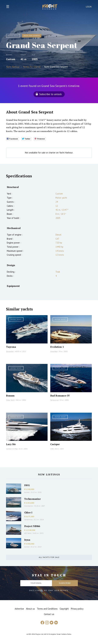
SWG (27, 485)
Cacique (55, 444)
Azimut (26, 492)
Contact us (49, 614)
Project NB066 (32, 526)
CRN (52, 449)
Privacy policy (77, 608)
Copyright (64, 608)
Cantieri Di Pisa (11, 449)
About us (30, 608)
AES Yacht (27, 533)
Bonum (10, 395)
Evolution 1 (57, 346)
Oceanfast (53, 351)
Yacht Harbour (50, 7)
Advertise (19, 608)
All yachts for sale (49, 557)
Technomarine (32, 498)
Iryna (27, 539)
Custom (10, 59)
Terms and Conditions (47, 608)
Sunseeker (10, 351)
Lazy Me (11, 444)
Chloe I (28, 512)
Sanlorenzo (54, 400)
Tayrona (11, 346)
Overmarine (28, 506)
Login (89, 6)
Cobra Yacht (10, 400)
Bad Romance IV (60, 395)
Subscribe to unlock (50, 94)
